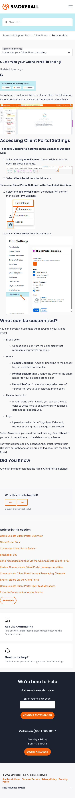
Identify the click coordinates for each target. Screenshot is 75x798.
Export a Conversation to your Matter (21, 592)
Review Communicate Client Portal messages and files (31, 567)
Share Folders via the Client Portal (19, 579)
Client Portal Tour (10, 542)
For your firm (59, 35)
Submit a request (37, 751)
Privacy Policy (49, 779)
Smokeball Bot (8, 554)
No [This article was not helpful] (22, 502)
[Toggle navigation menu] (70, 6)
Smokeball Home (11, 779)
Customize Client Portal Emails (17, 548)
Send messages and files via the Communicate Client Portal (34, 560)
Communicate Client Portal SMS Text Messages (27, 585)
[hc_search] (37, 22)
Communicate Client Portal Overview (21, 535)
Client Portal (41, 35)
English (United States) (13, 788)
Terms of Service (31, 779)
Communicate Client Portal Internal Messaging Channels (32, 573)
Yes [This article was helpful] (10, 502)
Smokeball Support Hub (16, 35)
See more (8, 600)
